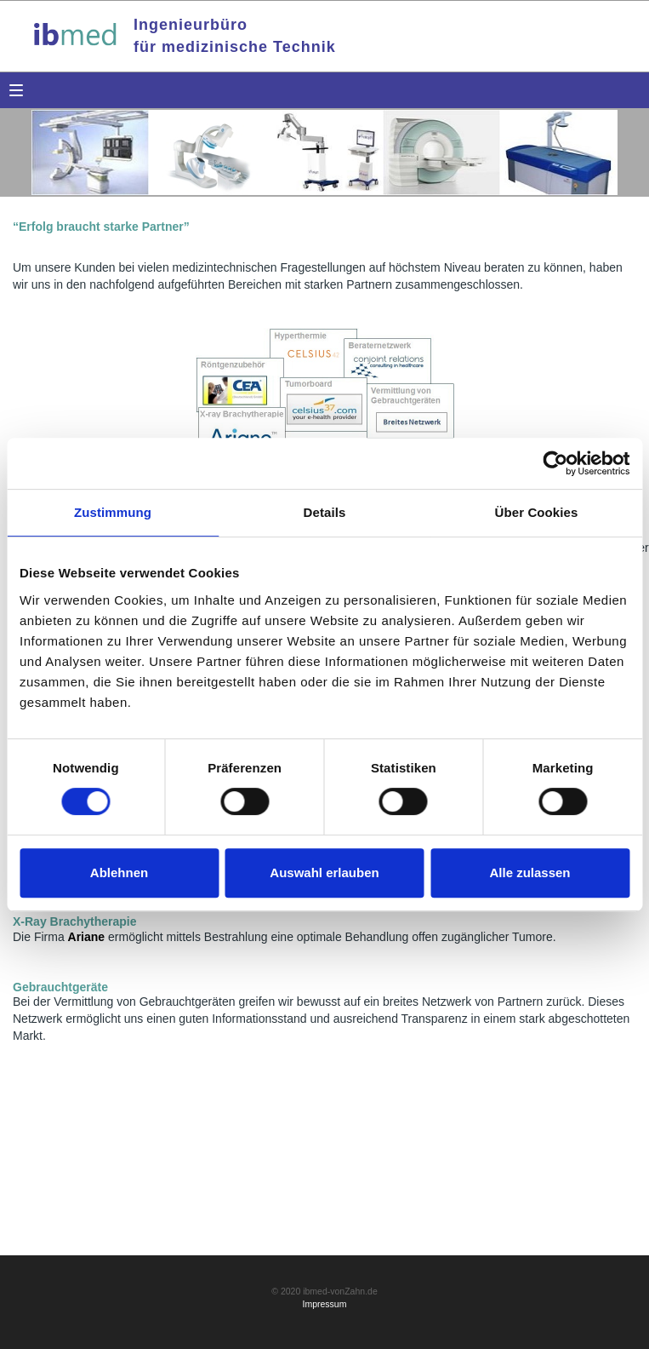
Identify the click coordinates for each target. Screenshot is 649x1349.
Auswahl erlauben (324, 872)
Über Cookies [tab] (536, 512)
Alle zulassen (529, 872)
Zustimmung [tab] (112, 512)
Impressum (325, 1304)
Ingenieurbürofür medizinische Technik (235, 35)
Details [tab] (325, 512)
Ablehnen (119, 872)
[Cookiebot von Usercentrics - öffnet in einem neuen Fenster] (555, 463)
